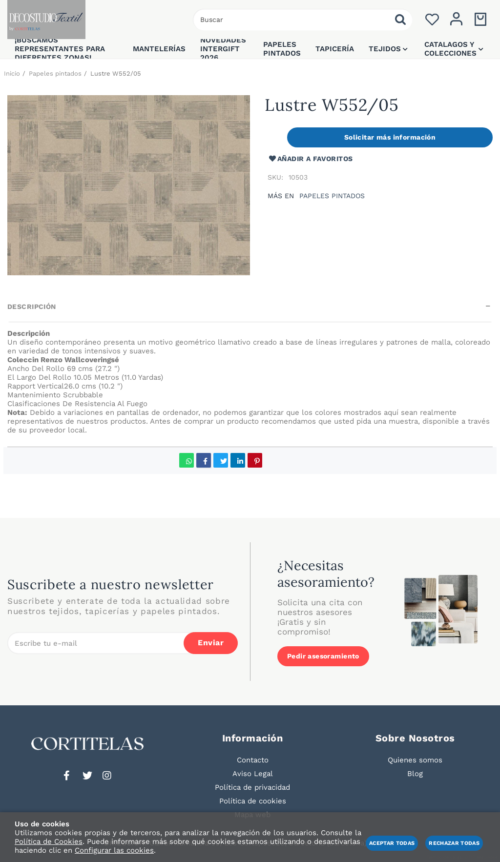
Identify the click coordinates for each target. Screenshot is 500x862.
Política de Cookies (49, 841)
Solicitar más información (390, 137)
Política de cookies (252, 801)
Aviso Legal (252, 773)
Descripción (31, 306)
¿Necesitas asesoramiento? (326, 573)
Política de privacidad (252, 787)
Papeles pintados (332, 196)
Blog (415, 773)
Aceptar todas (392, 843)
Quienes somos (415, 760)
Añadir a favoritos (310, 159)
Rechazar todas (454, 843)
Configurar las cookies (114, 850)
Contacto (253, 760)
